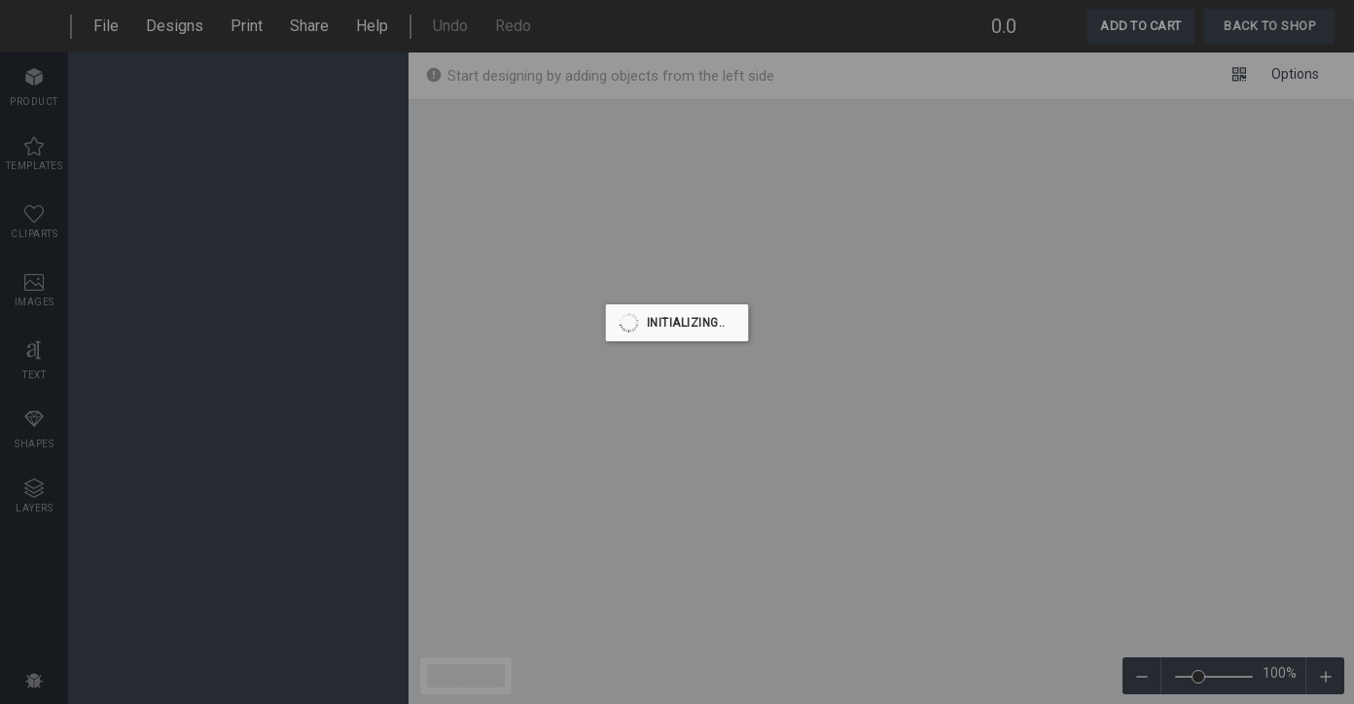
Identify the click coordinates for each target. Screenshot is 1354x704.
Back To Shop (1269, 25)
